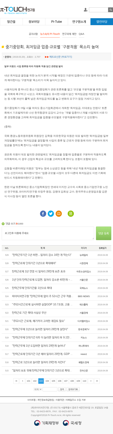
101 (28, 381)
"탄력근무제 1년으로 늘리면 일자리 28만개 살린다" (40, 329)
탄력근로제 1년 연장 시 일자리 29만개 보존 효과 (38, 271)
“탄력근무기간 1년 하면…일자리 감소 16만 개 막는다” (41, 254)
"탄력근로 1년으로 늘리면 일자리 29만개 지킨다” (39, 362)
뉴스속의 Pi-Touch (50, 33)
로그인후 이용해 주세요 (48, 233)
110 (84, 381)
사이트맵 (31, 400)
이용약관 (60, 400)
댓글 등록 (103, 233)
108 (72, 381)
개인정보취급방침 (45, 400)
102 (34, 381)
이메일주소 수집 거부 (76, 400)
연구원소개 (79, 21)
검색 (110, 9)
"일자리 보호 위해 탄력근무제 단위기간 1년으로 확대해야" (43, 370)
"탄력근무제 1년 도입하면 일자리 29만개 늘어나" (39, 345)
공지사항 (33, 33)
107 (65, 381)
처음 (16, 381)
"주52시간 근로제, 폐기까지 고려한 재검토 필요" (38, 320)
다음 (90, 381)
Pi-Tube (56, 21)
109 (78, 381)
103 (41, 381)
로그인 (86, 10)
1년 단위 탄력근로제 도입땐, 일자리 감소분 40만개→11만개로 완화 (49, 279)
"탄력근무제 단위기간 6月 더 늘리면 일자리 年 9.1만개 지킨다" (46, 337)
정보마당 (34, 21)
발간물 (11, 21)
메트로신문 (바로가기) (60, 56)
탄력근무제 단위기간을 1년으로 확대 (32, 287)
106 (59, 381)
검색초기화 (73, 389)
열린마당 (101, 21)
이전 (22, 381)
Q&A (81, 33)
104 (47, 381)
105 (53, 381)
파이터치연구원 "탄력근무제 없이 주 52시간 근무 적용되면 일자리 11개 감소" (54, 296)
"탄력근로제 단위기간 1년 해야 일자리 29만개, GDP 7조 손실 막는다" (50, 353)
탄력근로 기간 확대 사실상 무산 (29, 312)
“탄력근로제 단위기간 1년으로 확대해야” (34, 263)
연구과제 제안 (69, 33)
